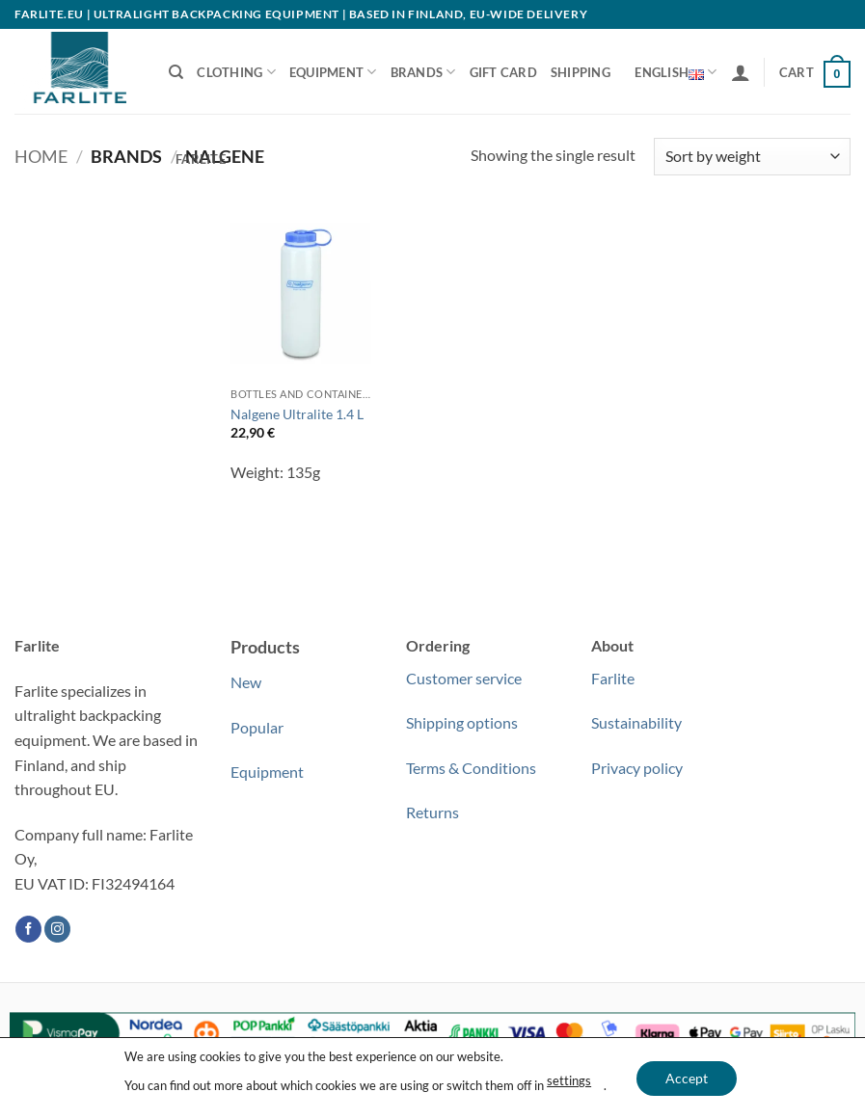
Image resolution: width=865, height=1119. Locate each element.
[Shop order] (752, 156)
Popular (257, 727)
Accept (686, 1078)
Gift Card (503, 72)
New (245, 682)
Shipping (580, 72)
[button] (740, 72)
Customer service (464, 678)
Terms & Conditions (471, 768)
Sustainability (636, 722)
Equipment (333, 72)
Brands (423, 72)
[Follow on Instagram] (57, 929)
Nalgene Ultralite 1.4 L (297, 414)
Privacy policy (637, 768)
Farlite (201, 159)
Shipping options (462, 722)
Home (41, 156)
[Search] (176, 72)
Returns (432, 812)
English (675, 72)
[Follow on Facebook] (28, 929)
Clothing (236, 72)
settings (569, 1081)
